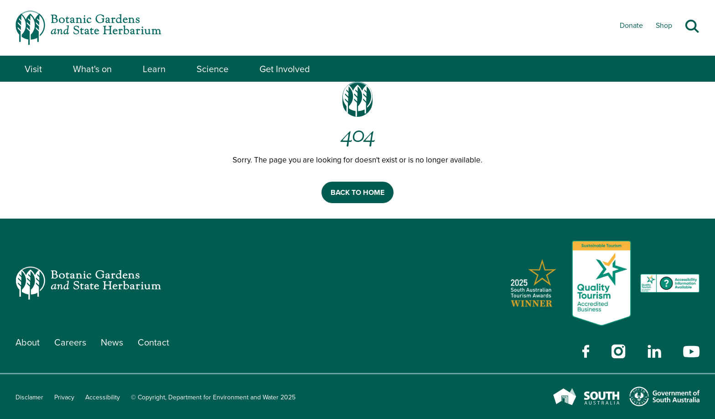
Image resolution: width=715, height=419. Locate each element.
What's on (92, 69)
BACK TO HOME (357, 192)
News (112, 342)
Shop (664, 25)
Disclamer (29, 397)
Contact (153, 342)
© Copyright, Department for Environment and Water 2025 (213, 397)
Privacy (64, 397)
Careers (70, 342)
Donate (631, 25)
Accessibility (102, 397)
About (28, 342)
